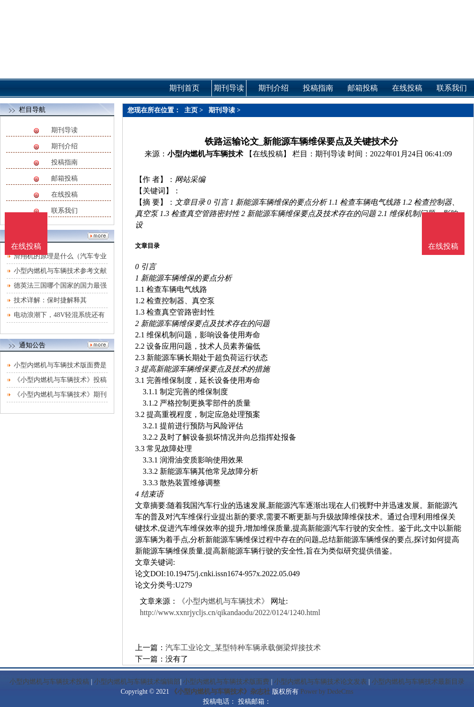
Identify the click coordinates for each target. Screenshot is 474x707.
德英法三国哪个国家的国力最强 (60, 285)
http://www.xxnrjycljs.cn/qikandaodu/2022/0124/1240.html (230, 612)
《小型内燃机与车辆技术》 (223, 601)
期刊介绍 (64, 146)
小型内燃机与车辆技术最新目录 (418, 681)
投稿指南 (64, 162)
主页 (191, 110)
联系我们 (64, 210)
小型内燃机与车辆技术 (205, 154)
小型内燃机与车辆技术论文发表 (320, 681)
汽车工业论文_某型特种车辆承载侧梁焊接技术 (243, 648)
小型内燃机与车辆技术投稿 (49, 681)
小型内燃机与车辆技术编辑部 (137, 681)
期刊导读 (64, 130)
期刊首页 (184, 88)
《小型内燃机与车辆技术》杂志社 (220, 691)
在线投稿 (64, 194)
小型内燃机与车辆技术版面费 (226, 681)
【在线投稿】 (268, 154)
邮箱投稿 (64, 178)
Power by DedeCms (326, 691)
